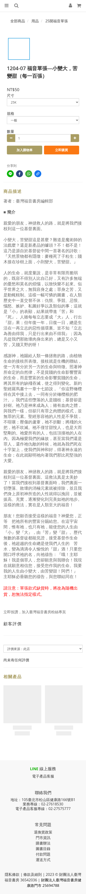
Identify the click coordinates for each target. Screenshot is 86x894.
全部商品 (17, 20)
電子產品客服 (43, 776)
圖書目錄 (43, 848)
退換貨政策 (43, 832)
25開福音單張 (56, 20)
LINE (34, 768)
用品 (35, 20)
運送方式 (43, 859)
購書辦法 (43, 843)
